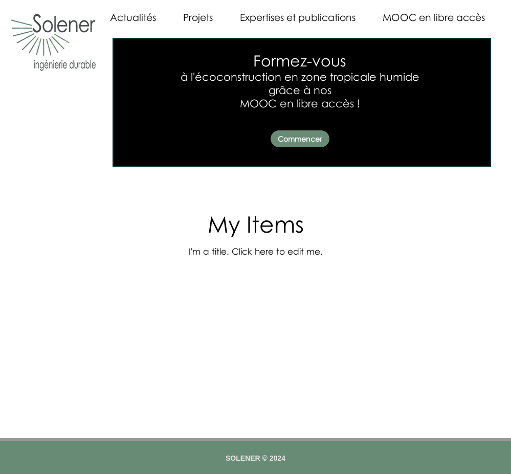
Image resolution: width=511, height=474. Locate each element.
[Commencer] (300, 138)
